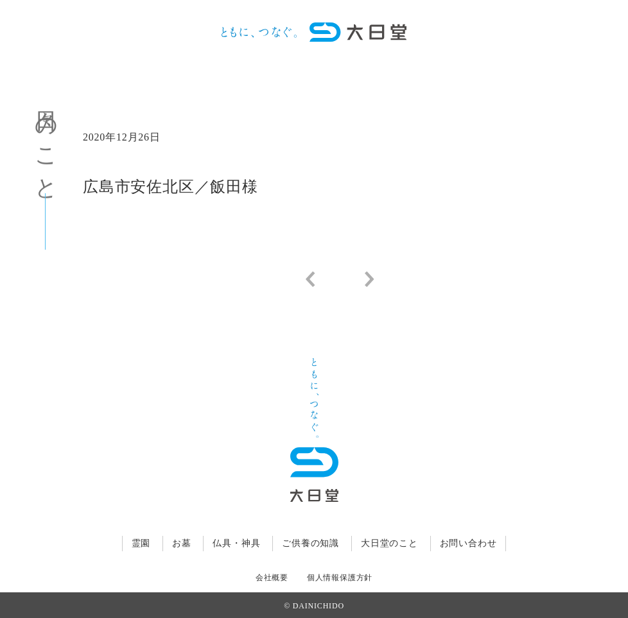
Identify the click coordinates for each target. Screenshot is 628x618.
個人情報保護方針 (339, 577)
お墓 (181, 543)
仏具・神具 (236, 543)
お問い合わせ (468, 543)
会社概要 (272, 577)
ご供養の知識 (310, 543)
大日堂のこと (389, 543)
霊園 (141, 543)
